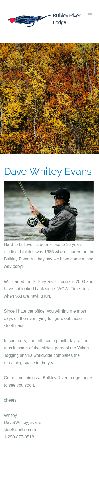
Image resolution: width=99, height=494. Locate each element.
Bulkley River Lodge (43, 20)
